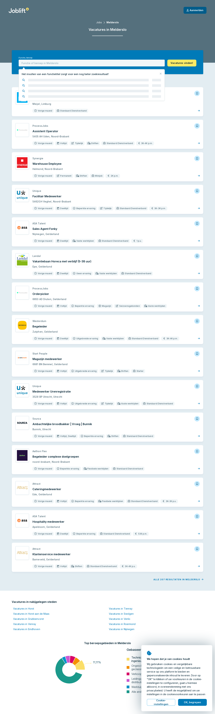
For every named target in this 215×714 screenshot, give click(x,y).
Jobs (99, 22)
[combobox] (92, 63)
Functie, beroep (25, 58)
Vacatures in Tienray (120, 608)
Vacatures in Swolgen (121, 613)
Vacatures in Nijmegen (122, 629)
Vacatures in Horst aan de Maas (31, 613)
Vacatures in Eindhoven (26, 629)
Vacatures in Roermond (122, 624)
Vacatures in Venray (24, 624)
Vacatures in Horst (23, 608)
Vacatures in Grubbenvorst (28, 618)
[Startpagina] (19, 10)
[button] (181, 63)
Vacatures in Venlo (119, 618)
